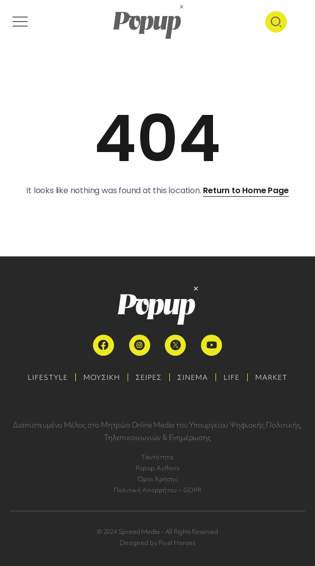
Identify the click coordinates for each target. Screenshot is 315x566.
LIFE (232, 377)
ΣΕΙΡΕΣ (149, 377)
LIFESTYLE (48, 377)
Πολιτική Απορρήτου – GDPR (157, 490)
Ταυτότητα (157, 457)
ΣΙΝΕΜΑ (192, 377)
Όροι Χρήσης (157, 479)
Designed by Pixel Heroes (157, 542)
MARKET (271, 377)
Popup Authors (157, 468)
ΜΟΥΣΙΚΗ (101, 377)
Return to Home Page (245, 190)
